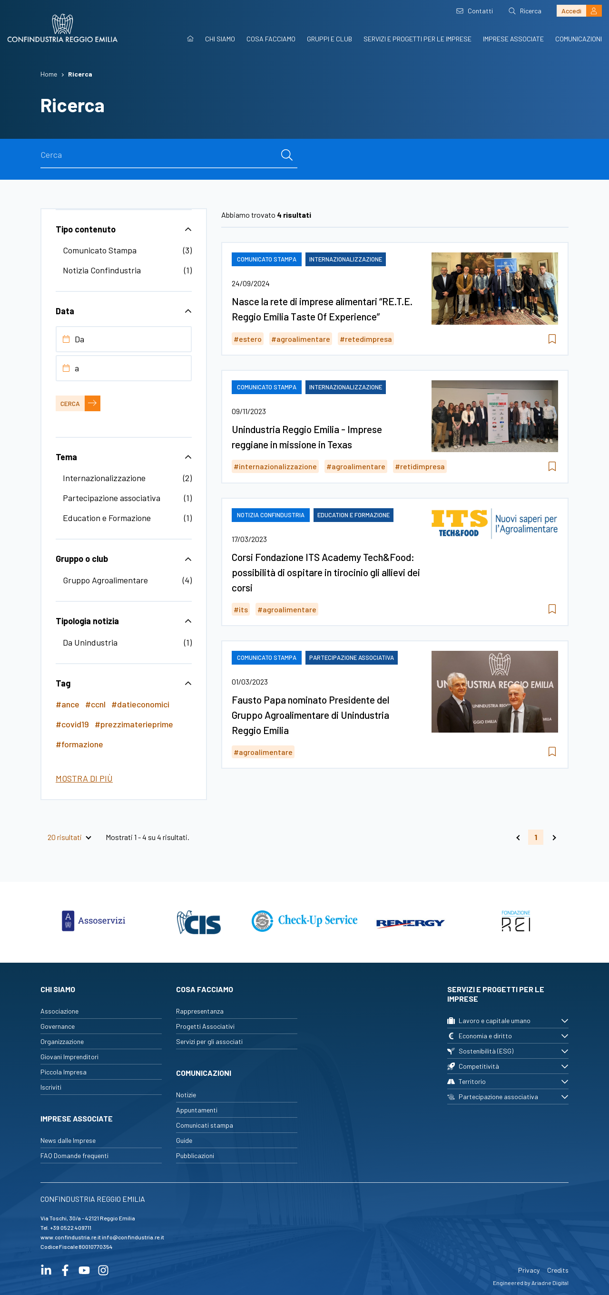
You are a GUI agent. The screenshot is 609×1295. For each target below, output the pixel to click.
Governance (57, 1026)
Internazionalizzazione (104, 478)
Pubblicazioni (195, 1155)
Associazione (59, 1011)
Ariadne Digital (550, 1282)
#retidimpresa (420, 466)
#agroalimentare (300, 338)
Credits (558, 1270)
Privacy (529, 1270)
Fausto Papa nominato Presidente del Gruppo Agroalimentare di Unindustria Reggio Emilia (310, 715)
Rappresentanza (200, 1011)
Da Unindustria (90, 642)
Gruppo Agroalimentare (105, 580)
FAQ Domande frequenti (74, 1155)
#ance (67, 704)
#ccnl (95, 704)
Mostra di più (84, 778)
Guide (184, 1140)
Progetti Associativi (205, 1026)
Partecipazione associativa (111, 498)
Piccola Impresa (63, 1072)
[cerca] (287, 155)
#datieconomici (140, 704)
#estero (248, 338)
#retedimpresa (366, 338)
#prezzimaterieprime (134, 724)
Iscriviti (50, 1087)
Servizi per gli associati (209, 1041)
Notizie (186, 1095)
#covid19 (72, 724)
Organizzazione (62, 1041)
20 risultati (65, 837)
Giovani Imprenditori (69, 1057)
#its (241, 609)
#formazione (79, 744)
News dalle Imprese (68, 1140)
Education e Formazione (107, 517)
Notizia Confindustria (102, 270)
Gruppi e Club (329, 39)
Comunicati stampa (204, 1125)
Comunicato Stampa (100, 250)
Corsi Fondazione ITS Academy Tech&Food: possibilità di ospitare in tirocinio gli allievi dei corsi (326, 572)
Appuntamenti (196, 1110)
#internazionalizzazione (275, 466)
